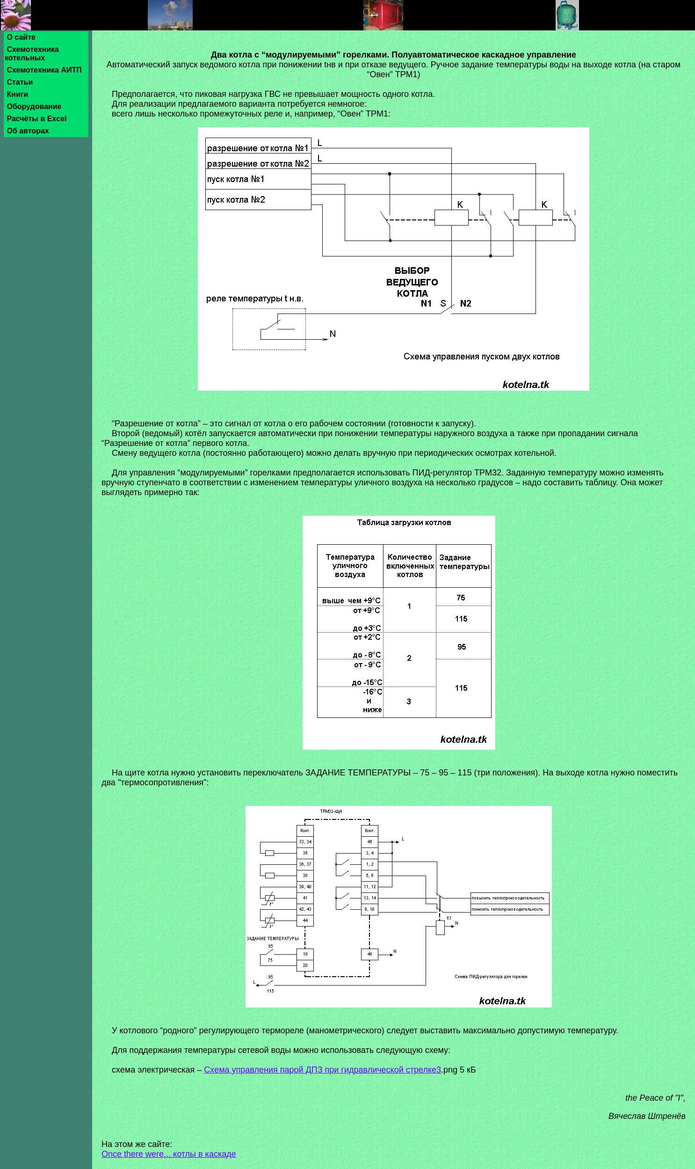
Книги (17, 94)
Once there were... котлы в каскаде (168, 1154)
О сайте (21, 37)
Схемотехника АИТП (44, 70)
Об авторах (28, 131)
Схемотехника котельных (32, 53)
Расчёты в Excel (37, 119)
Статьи (20, 82)
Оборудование (34, 106)
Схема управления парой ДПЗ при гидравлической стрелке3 (322, 1069)
